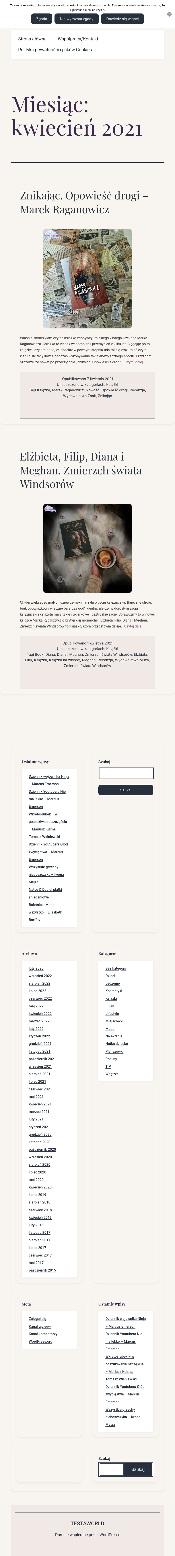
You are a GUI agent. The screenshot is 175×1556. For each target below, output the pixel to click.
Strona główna (32, 39)
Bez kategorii (115, 968)
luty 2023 (36, 968)
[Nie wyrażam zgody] (169, 14)
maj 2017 (36, 1263)
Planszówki (114, 1051)
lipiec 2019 (37, 1195)
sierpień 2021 (39, 1074)
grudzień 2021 (40, 1044)
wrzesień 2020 (40, 1157)
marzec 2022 (39, 1021)
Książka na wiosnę (64, 660)
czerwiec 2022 (40, 998)
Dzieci (110, 976)
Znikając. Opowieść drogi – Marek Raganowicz (84, 202)
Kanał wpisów (40, 1326)
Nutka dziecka (116, 1044)
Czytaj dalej (134, 362)
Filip (28, 660)
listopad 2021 (40, 1051)
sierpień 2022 (39, 983)
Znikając (105, 396)
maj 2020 (36, 1180)
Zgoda (41, 19)
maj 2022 (36, 1006)
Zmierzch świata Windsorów (87, 665)
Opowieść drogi (114, 390)
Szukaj (104, 1458)
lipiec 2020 (37, 1172)
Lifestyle (112, 1014)
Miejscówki (114, 1021)
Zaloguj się (37, 1319)
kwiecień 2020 (40, 1187)
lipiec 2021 (37, 1081)
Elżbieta (140, 654)
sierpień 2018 (39, 1202)
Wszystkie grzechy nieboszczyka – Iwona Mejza (46, 874)
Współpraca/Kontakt (78, 39)
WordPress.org (40, 1341)
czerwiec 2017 (40, 1255)
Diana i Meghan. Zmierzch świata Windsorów (94, 654)
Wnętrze (112, 1074)
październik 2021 (42, 1059)
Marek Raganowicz (68, 390)
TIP (108, 1066)
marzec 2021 (39, 1112)
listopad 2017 (40, 1232)
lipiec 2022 (37, 991)
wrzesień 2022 (40, 976)
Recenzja (137, 390)
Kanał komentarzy (43, 1334)
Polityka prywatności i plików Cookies (55, 49)
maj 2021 (36, 1097)
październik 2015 (42, 1270)
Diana (50, 654)
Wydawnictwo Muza (132, 660)
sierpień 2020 (39, 1164)
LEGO (109, 1006)
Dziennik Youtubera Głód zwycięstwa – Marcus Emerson (48, 851)
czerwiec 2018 (40, 1210)
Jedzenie (112, 983)
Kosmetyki (113, 991)
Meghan (89, 660)
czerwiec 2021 (40, 1089)
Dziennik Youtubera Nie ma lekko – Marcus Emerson (47, 799)
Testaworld (87, 1523)
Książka (43, 390)
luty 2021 (36, 1119)
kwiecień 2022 (40, 1014)
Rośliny (111, 1059)
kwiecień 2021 (40, 1104)
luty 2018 (36, 1225)
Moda (110, 1029)
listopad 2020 (40, 1142)
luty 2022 (36, 1029)
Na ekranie (113, 1036)
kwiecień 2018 (40, 1217)
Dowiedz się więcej (122, 19)
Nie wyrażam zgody (76, 19)
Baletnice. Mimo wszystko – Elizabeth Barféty (45, 912)
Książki (112, 384)
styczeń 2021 (39, 1127)
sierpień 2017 (39, 1240)
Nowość (92, 390)
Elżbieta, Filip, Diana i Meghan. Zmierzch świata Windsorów (81, 470)
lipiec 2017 (37, 1248)
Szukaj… (105, 762)
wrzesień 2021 (40, 1066)
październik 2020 (42, 1149)
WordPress (109, 1534)
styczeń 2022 (39, 1036)
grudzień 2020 (40, 1134)
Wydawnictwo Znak (79, 396)
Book (39, 654)
